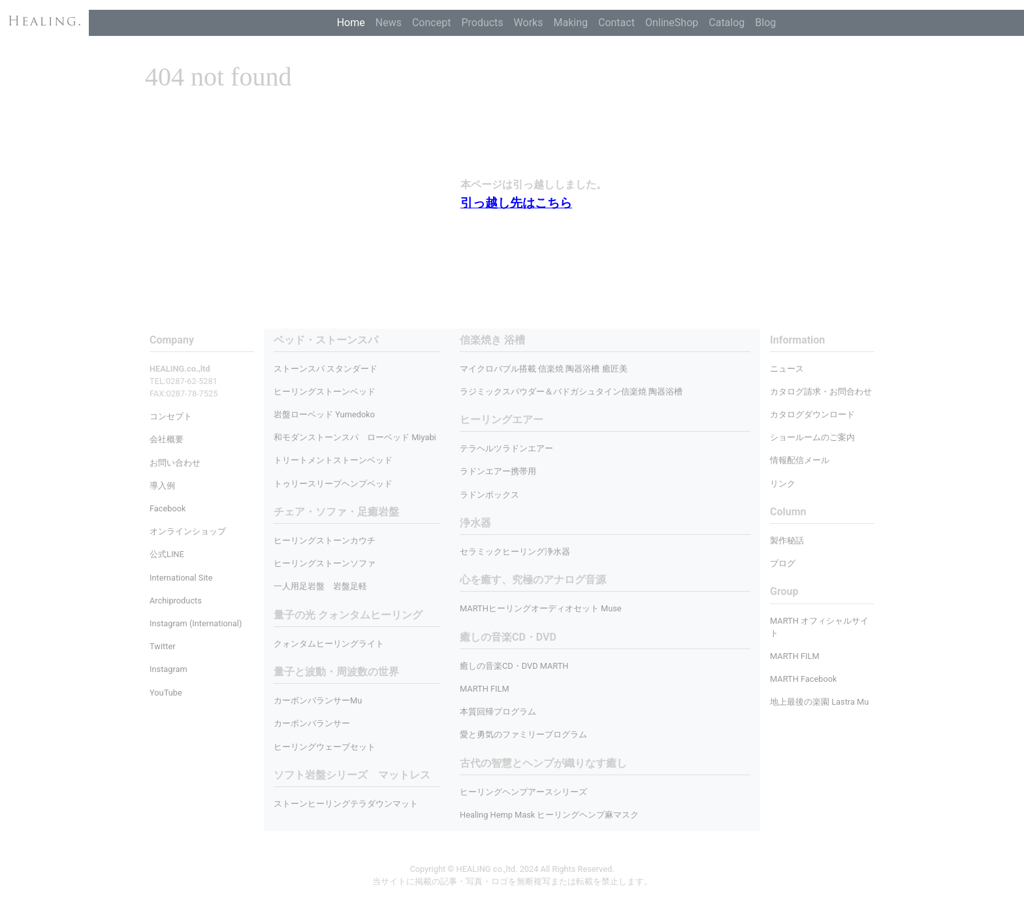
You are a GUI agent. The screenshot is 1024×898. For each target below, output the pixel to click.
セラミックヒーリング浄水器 (515, 551)
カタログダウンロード (812, 414)
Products (482, 22)
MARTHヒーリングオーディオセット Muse (541, 608)
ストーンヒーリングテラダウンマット (346, 804)
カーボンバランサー (312, 723)
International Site (181, 578)
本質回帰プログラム (498, 711)
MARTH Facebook (803, 679)
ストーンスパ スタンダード (325, 369)
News (389, 22)
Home (351, 22)
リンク (782, 484)
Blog (765, 22)
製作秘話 (787, 540)
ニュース (787, 369)
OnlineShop (671, 22)
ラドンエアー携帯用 (498, 471)
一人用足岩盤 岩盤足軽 (320, 586)
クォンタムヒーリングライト (329, 644)
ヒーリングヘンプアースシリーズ (523, 792)
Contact (616, 22)
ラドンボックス (489, 495)
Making (570, 22)
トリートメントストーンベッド (333, 460)
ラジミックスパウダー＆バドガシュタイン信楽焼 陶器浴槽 (571, 391)
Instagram (168, 669)
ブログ (782, 563)
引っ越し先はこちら (516, 203)
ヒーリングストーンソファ (325, 563)
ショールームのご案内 (812, 437)
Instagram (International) (196, 623)
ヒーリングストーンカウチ (325, 540)
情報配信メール (799, 460)
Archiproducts (176, 600)
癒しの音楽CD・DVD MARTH (514, 666)
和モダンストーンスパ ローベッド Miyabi (355, 437)
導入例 (162, 485)
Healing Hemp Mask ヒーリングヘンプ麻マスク (549, 815)
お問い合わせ (175, 463)
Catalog (726, 22)
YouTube (166, 693)
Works (528, 22)
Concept (431, 22)
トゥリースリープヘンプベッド (333, 484)
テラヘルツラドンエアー (506, 448)
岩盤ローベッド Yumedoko (324, 414)
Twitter (163, 646)
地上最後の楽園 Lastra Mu (819, 702)
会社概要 (167, 439)
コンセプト (171, 416)
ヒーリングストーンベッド (325, 391)
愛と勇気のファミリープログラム (523, 734)
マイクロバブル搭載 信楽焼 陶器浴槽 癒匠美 (544, 369)
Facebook (168, 508)
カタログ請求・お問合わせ (821, 391)
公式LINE (167, 554)
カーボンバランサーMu (318, 700)
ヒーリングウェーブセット (325, 747)
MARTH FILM (484, 689)
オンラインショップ (188, 531)
